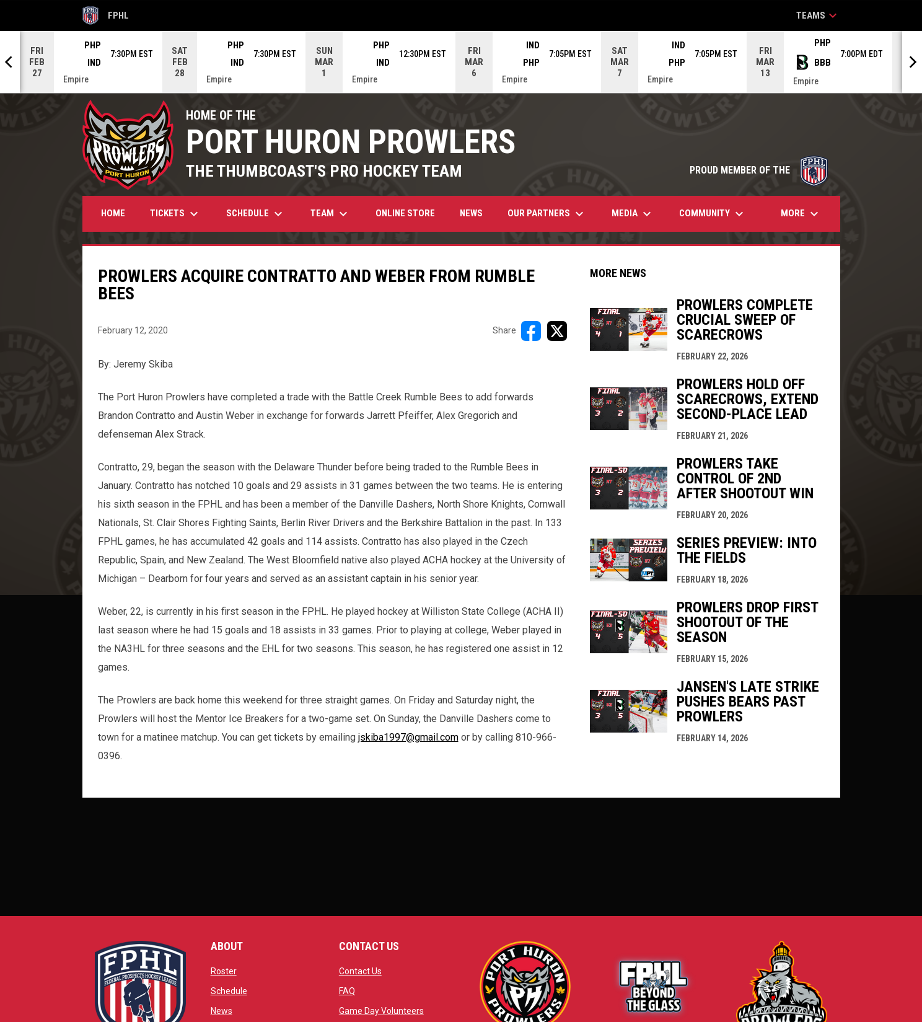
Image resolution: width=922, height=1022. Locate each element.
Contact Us (360, 971)
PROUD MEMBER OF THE (759, 170)
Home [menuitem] (113, 213)
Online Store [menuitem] (409, 213)
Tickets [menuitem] (175, 213)
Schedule (229, 991)
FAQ (347, 991)
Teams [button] (818, 15)
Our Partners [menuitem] (547, 213)
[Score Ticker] (461, 62)
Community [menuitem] (713, 213)
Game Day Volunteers (381, 1011)
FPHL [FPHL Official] (106, 15)
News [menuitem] (471, 213)
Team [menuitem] (330, 213)
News (221, 1011)
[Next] (912, 62)
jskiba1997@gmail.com (408, 737)
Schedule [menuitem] (256, 213)
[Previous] (10, 62)
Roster (224, 971)
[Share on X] (557, 331)
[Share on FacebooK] (531, 331)
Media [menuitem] (633, 213)
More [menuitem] (801, 213)
